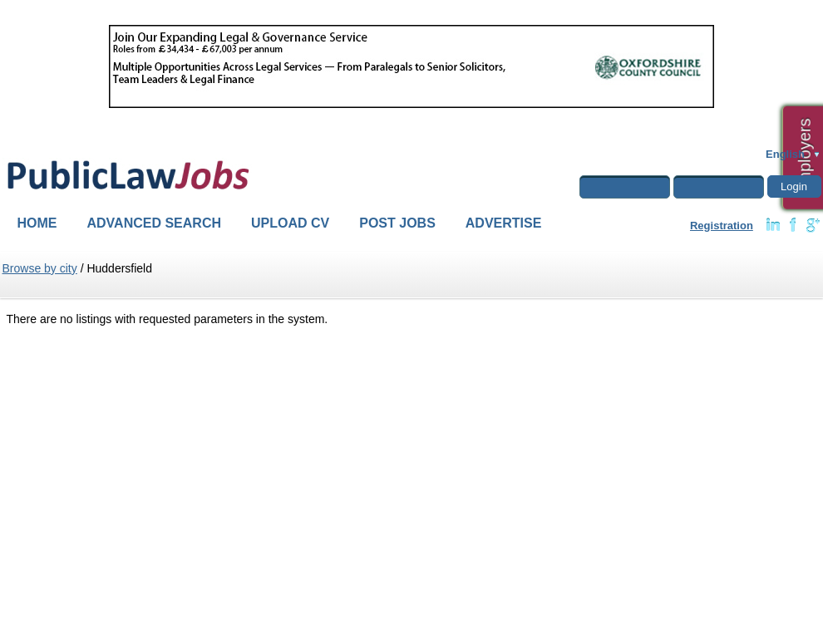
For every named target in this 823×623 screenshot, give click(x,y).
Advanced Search (154, 223)
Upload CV (290, 223)
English (785, 154)
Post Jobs (397, 223)
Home (37, 223)
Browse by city (39, 268)
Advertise (504, 223)
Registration (721, 225)
